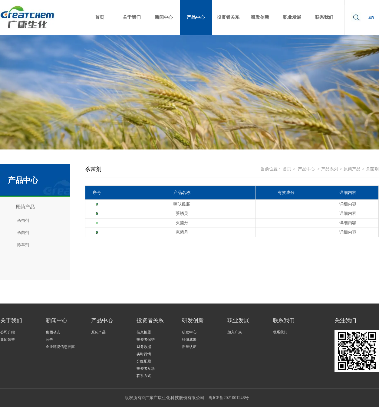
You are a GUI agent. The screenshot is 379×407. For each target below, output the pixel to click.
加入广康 (234, 332)
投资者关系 (150, 320)
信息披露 (144, 332)
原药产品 (352, 169)
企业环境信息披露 (60, 347)
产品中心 (306, 169)
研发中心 (189, 332)
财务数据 (144, 347)
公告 (49, 339)
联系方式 (144, 376)
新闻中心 (57, 320)
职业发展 (238, 320)
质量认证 (189, 347)
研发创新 (193, 320)
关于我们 (11, 320)
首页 (287, 169)
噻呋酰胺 (181, 204)
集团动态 (53, 332)
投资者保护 (146, 339)
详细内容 (347, 204)
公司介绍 (7, 332)
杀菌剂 (372, 169)
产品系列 (329, 169)
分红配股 (144, 361)
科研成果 (189, 339)
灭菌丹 (182, 223)
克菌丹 (182, 232)
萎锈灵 (182, 213)
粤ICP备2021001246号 (229, 398)
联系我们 (284, 320)
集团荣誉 (7, 339)
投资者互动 (146, 368)
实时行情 (144, 354)
